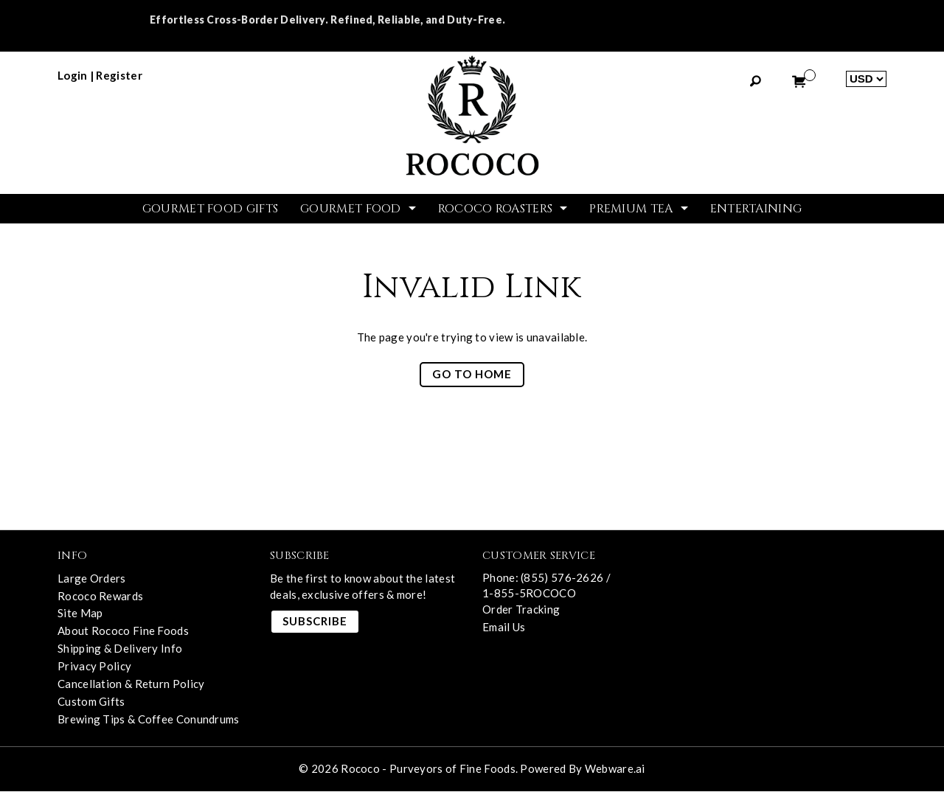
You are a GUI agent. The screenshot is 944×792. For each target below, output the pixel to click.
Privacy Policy (94, 667)
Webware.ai (615, 768)
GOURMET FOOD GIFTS (210, 209)
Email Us (503, 626)
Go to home (472, 375)
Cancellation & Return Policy (131, 685)
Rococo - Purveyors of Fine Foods (428, 768)
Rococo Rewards (100, 596)
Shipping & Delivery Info (120, 649)
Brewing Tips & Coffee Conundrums (149, 720)
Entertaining (756, 209)
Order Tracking (521, 609)
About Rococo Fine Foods (123, 632)
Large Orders (92, 579)
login (73, 75)
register (119, 75)
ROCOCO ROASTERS (495, 209)
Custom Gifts (91, 702)
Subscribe (314, 621)
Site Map (80, 614)
